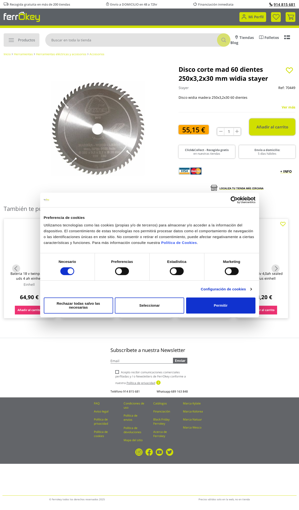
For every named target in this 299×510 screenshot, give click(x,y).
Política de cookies (101, 434)
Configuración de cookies (223, 291)
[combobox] (137, 40)
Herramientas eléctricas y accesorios (61, 54)
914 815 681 (282, 4)
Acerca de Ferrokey (160, 434)
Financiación (161, 411)
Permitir (220, 305)
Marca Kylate (192, 403)
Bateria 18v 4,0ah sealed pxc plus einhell (263, 276)
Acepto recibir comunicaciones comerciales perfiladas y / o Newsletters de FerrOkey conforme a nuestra (150, 377)
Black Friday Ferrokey (161, 421)
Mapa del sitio (133, 440)
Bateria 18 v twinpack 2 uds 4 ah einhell (29, 276)
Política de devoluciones (132, 430)
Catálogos (160, 403)
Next (276, 269)
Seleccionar (148, 305)
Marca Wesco (192, 427)
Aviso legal (101, 411)
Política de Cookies (179, 244)
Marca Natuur (192, 419)
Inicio (7, 54)
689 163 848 (179, 391)
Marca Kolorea (193, 411)
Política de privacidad (101, 421)
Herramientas (23, 54)
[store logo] (22, 16)
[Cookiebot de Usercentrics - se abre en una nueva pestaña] (234, 202)
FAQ (97, 403)
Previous (16, 269)
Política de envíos (130, 417)
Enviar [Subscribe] (180, 360)
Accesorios (97, 54)
